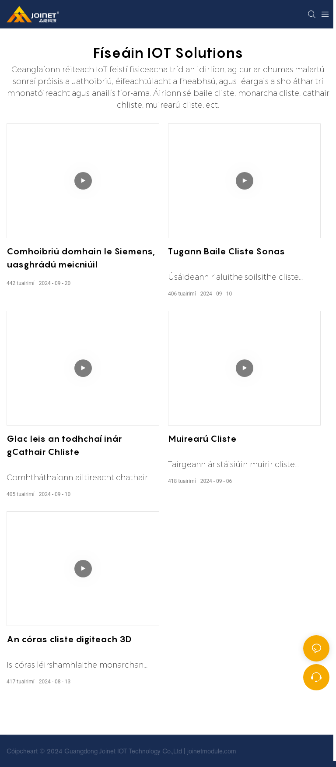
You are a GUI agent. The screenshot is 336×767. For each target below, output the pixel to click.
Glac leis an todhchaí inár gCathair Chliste (64, 445)
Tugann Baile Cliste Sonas (226, 251)
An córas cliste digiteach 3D (69, 639)
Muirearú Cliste (202, 438)
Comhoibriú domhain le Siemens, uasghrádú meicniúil (81, 258)
